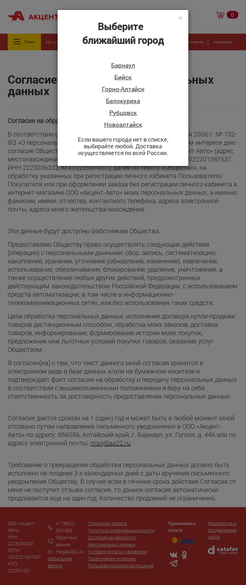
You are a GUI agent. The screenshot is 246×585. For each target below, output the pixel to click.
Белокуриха (123, 101)
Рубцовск (123, 113)
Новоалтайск (123, 124)
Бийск (123, 77)
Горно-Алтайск (123, 89)
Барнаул (123, 65)
